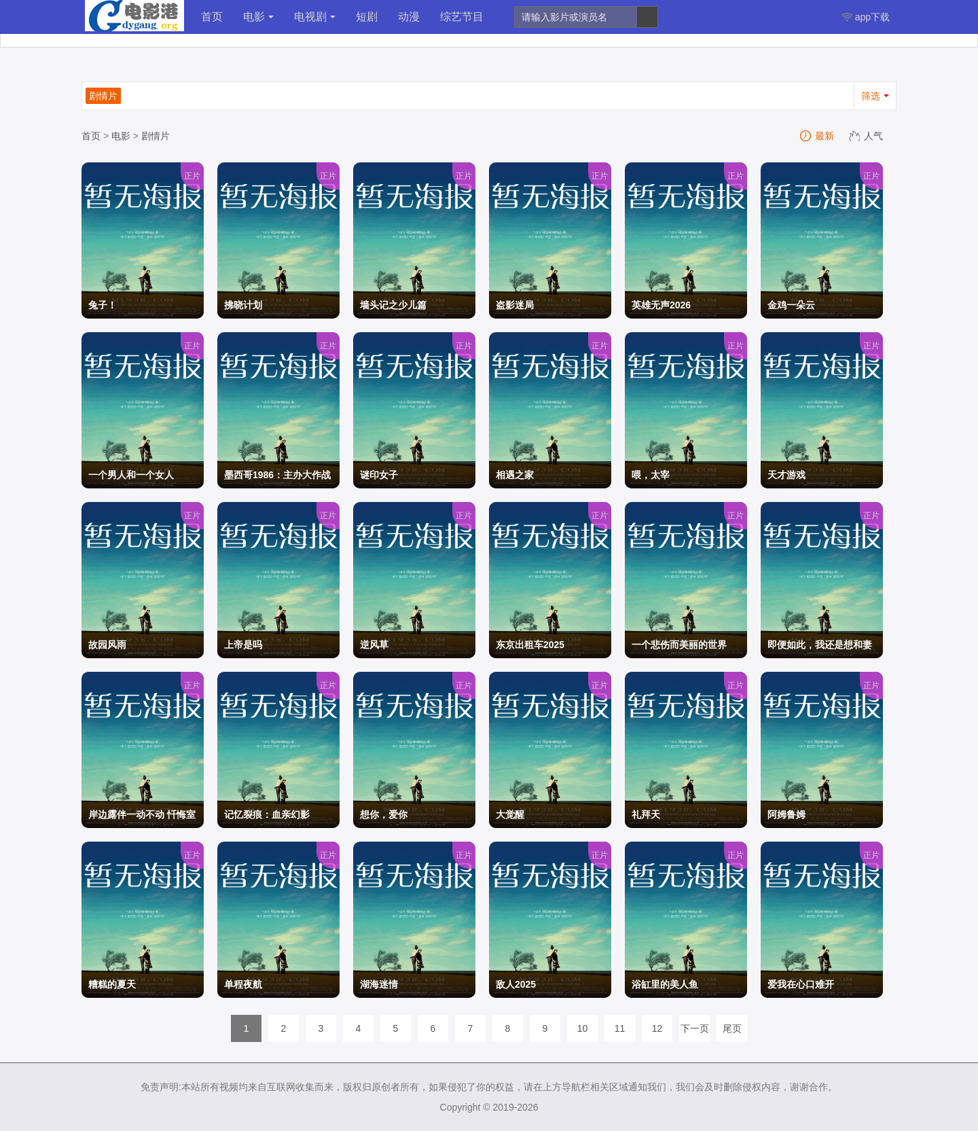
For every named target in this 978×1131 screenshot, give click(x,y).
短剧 (367, 16)
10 (582, 1028)
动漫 (409, 16)
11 (620, 1028)
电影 (258, 16)
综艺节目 (462, 16)
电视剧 (315, 16)
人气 (866, 135)
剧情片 (155, 135)
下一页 (695, 1028)
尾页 (732, 1028)
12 (657, 1028)
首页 (212, 16)
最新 (817, 135)
